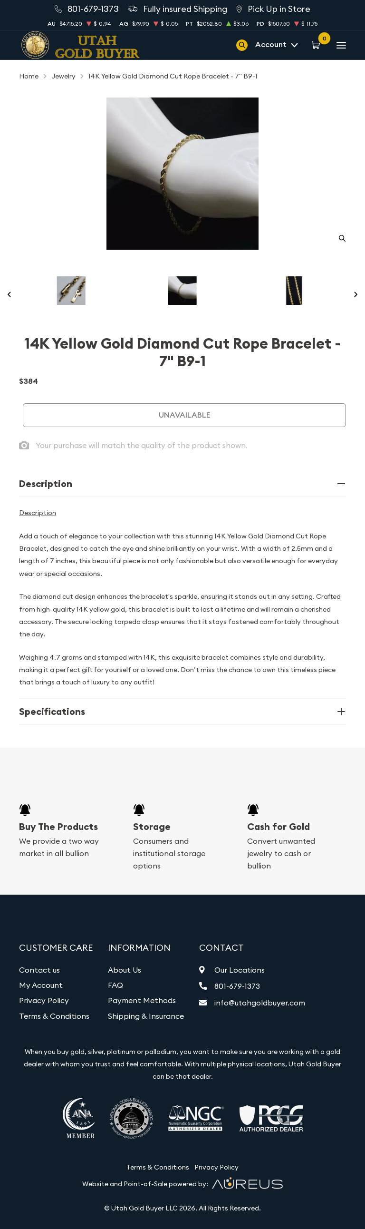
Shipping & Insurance (146, 1016)
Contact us (39, 970)
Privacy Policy (44, 1000)
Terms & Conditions (54, 1016)
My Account (41, 985)
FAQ (115, 985)
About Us (124, 970)
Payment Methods (142, 1000)
